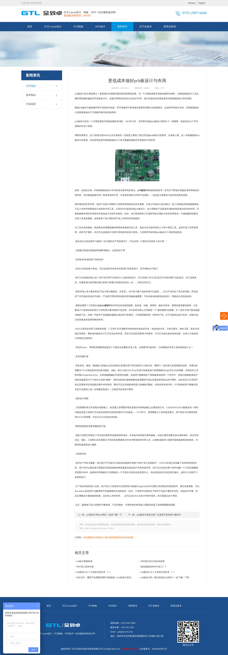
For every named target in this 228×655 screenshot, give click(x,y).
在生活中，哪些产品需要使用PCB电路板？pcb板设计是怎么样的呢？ (109, 577)
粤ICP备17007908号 (129, 649)
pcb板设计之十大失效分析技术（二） (94, 572)
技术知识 (41, 95)
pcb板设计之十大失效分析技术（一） (158, 572)
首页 (29, 26)
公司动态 (41, 86)
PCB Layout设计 (53, 26)
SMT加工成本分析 (85, 567)
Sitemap (191, 3)
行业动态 (41, 104)
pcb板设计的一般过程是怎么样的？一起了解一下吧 (165, 577)
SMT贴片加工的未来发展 (153, 561)
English (201, 3)
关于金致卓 (145, 26)
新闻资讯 (122, 26)
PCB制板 (78, 26)
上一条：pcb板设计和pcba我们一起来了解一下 (100, 515)
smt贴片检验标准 (84, 561)
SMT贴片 (100, 26)
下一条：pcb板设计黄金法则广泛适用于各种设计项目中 (154, 515)
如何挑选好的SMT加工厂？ (154, 567)
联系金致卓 (170, 26)
